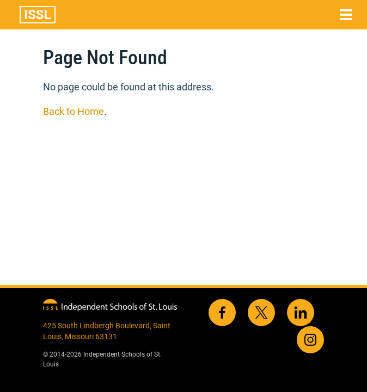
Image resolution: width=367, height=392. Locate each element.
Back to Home (73, 111)
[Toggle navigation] (345, 14)
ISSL (37, 14)
